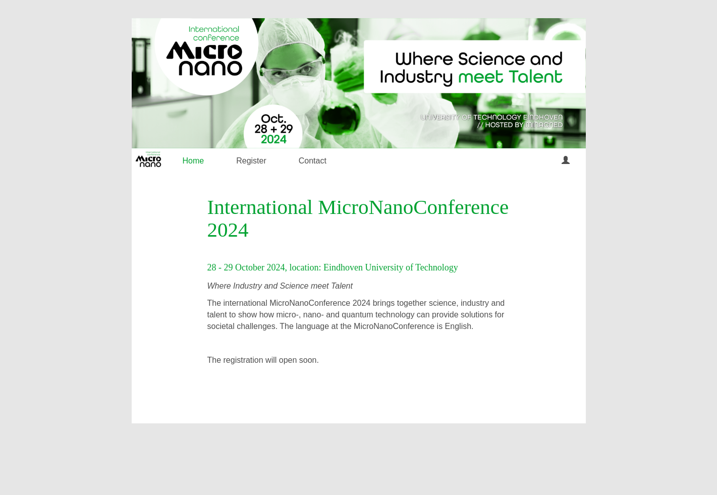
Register (251, 160)
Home (193, 160)
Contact (312, 160)
